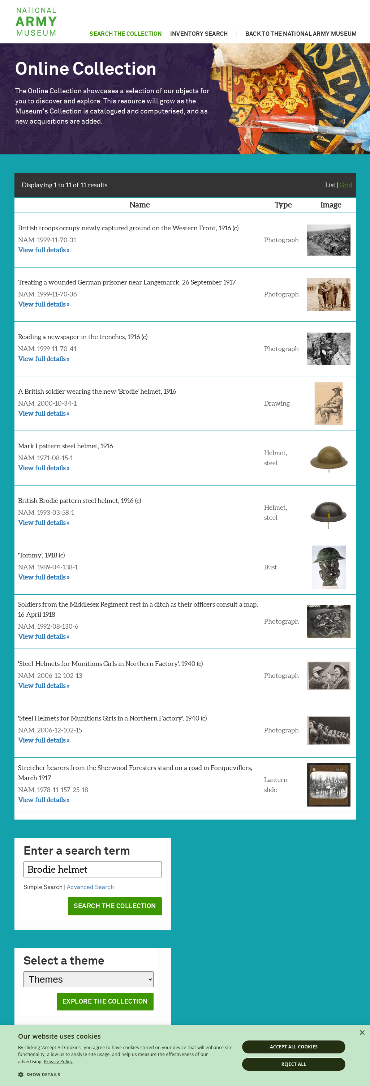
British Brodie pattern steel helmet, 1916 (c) (79, 500)
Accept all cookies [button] (294, 1047)
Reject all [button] (293, 1064)
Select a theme (63, 961)
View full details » (43, 250)
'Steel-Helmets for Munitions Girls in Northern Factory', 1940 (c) (110, 663)
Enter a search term (76, 851)
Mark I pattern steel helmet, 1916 (65, 446)
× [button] (362, 1033)
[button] (125, 1075)
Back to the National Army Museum (301, 34)
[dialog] (185, 1055)
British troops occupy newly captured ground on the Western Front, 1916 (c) (128, 228)
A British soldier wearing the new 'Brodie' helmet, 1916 (97, 391)
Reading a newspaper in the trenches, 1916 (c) (82, 337)
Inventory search (199, 34)
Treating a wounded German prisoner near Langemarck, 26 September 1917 (127, 282)
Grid (346, 185)
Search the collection (126, 34)
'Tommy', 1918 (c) (41, 555)
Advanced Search (90, 887)
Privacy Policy (58, 1062)
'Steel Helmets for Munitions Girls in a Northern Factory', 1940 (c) (112, 718)
